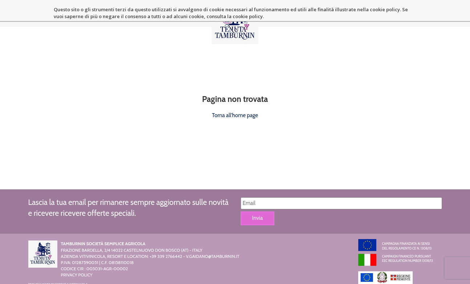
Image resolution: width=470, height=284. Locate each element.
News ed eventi (328, 17)
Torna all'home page (235, 94)
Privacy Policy (77, 253)
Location (286, 17)
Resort (186, 17)
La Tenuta (94, 17)
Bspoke (60, 263)
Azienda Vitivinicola (142, 17)
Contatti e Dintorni (381, 17)
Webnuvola (78, 263)
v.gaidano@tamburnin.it (212, 235)
